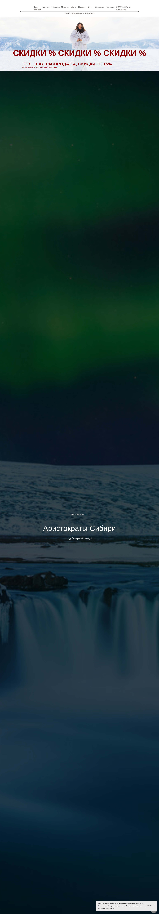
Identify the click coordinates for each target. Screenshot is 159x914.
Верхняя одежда (37, 8)
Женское (56, 7)
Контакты (110, 7)
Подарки (82, 7)
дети (73, 7)
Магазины (99, 7)
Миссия (46, 7)
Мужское (65, 7)
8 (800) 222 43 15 (123, 7)
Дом (90, 7)
